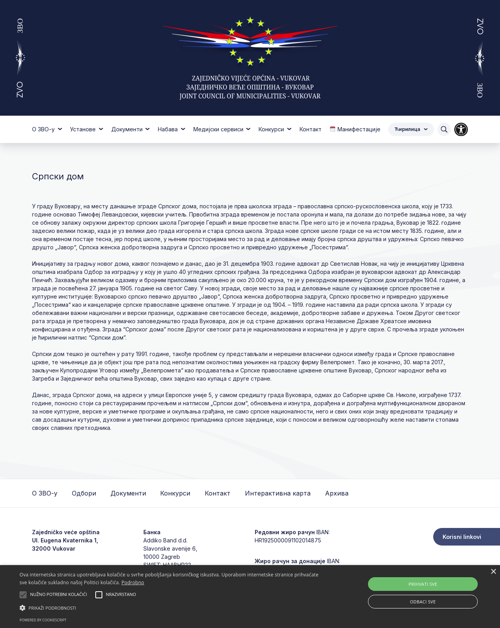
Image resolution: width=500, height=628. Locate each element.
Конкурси (175, 493)
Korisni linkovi (462, 536)
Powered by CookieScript (43, 620)
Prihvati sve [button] (423, 584)
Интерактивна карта (278, 493)
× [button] (493, 572)
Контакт (310, 129)
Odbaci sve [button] (423, 602)
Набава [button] (168, 129)
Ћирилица (411, 129)
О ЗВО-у (44, 493)
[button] (169, 608)
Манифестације (355, 129)
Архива (336, 493)
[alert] (250, 596)
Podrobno (132, 582)
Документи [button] (127, 129)
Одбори (84, 493)
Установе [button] (83, 129)
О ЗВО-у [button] (44, 129)
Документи (128, 493)
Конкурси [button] (272, 129)
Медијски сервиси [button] (219, 129)
